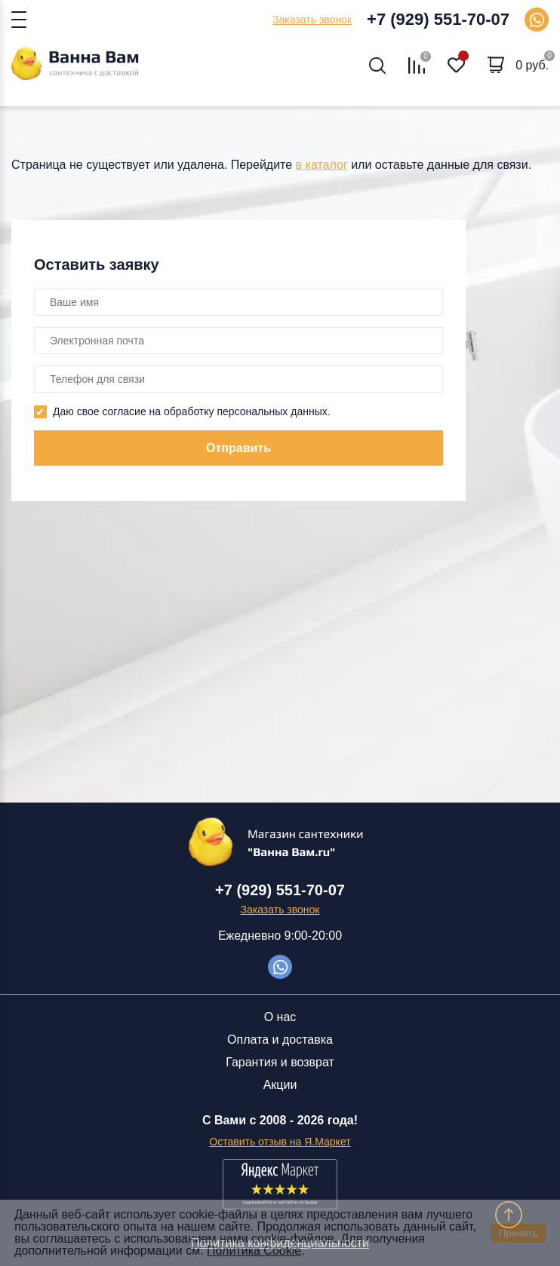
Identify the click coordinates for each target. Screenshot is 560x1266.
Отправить (238, 448)
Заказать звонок (312, 20)
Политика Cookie (254, 1250)
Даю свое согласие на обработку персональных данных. (192, 411)
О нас (280, 1017)
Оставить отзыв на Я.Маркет (279, 1142)
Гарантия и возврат (280, 1062)
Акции (280, 1084)
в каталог (322, 164)
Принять (518, 1233)
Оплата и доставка (280, 1039)
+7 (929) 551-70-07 (438, 19)
